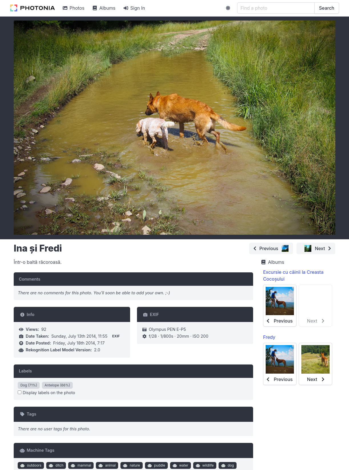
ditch (56, 465)
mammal (80, 465)
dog (227, 465)
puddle (155, 465)
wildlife (203, 465)
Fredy (269, 337)
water (179, 465)
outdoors (30, 465)
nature (131, 465)
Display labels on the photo (46, 392)
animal (106, 465)
